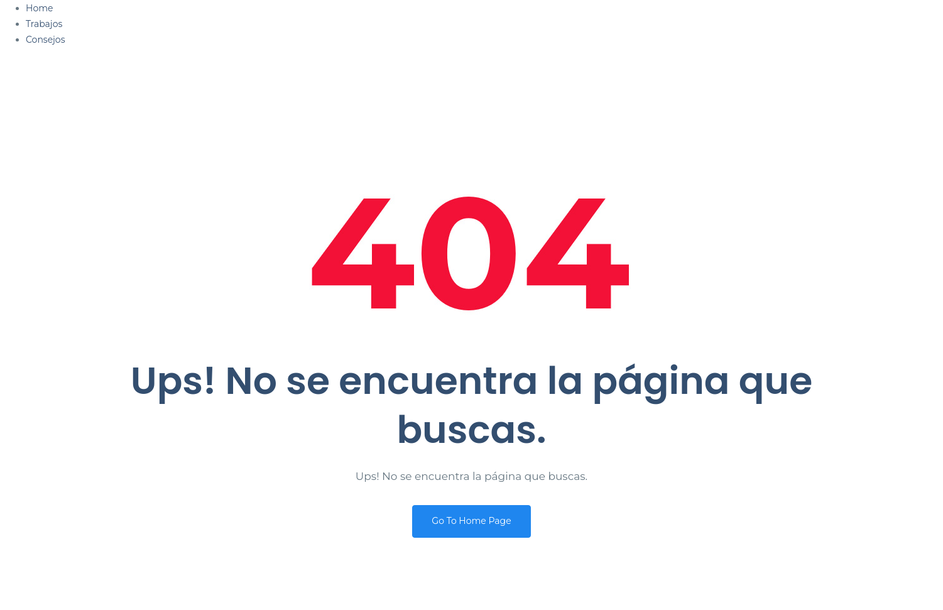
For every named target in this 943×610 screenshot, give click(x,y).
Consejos (45, 39)
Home (39, 8)
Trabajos (44, 24)
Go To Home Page (471, 520)
